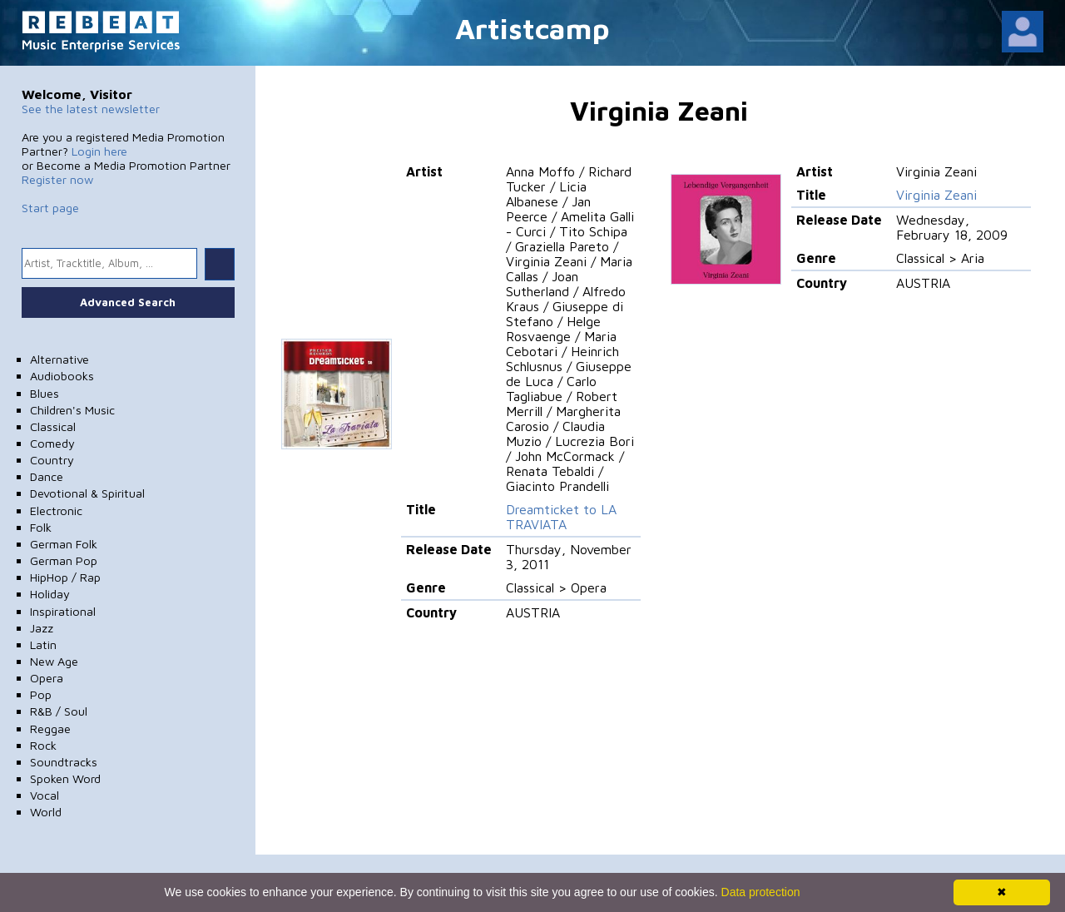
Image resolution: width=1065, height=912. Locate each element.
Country (52, 460)
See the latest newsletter (91, 109)
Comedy (52, 443)
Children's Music (72, 410)
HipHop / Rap (65, 577)
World (46, 812)
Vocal (44, 795)
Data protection (760, 892)
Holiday (50, 594)
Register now (57, 179)
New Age (54, 661)
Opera (46, 678)
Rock (43, 745)
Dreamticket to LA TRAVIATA (561, 517)
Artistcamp (532, 28)
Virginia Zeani (936, 194)
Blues (44, 393)
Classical (53, 426)
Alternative (59, 359)
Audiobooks (62, 376)
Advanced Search (128, 302)
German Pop (63, 560)
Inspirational (63, 611)
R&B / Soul (58, 711)
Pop (41, 694)
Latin (43, 644)
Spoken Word (65, 778)
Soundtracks (63, 762)
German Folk (63, 544)
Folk (41, 527)
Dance (46, 476)
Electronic (56, 510)
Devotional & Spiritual (87, 493)
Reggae (50, 728)
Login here (99, 151)
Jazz (41, 628)
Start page (50, 208)
